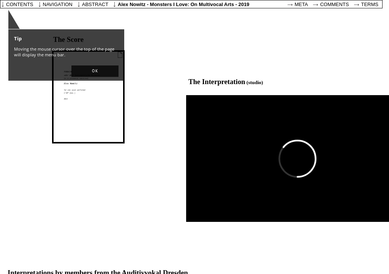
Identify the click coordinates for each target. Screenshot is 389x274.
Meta (301, 4)
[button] (95, 71)
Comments (334, 4)
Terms (370, 4)
